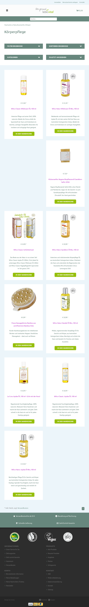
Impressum (9, 561)
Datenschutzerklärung (55, 581)
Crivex (12, 600)
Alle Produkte (52, 549)
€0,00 (79, 10)
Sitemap (50, 589)
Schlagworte (52, 565)
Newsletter (9, 585)
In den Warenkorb (24, 134)
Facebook (43, 600)
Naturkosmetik (18, 25)
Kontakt (82, 2)
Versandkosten (22, 508)
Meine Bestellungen (12, 578)
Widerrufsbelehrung (54, 578)
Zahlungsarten (10, 553)
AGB (49, 574)
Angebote (51, 557)
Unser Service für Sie (12, 549)
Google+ (51, 600)
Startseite (8, 25)
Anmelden (57, 2)
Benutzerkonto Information (14, 574)
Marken (50, 561)
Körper (28, 25)
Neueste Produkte (53, 553)
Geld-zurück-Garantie (13, 557)
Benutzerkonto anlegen (70, 2)
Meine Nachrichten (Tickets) (15, 581)
